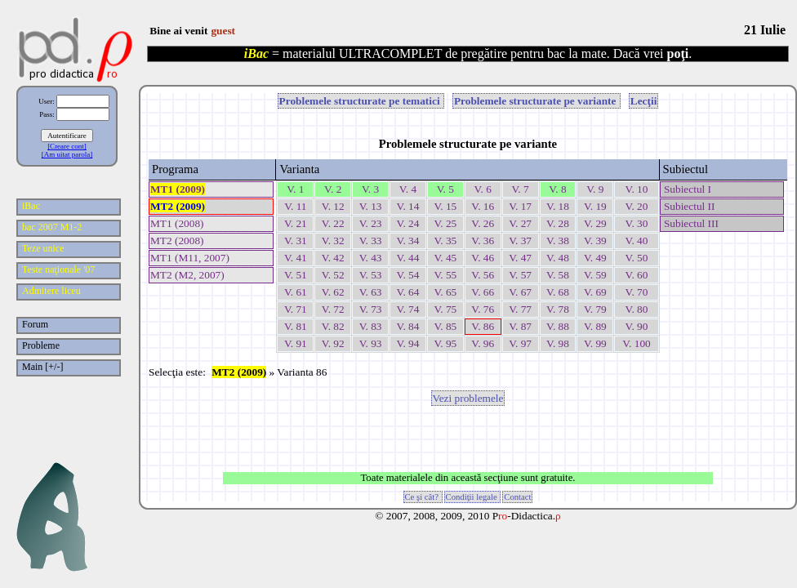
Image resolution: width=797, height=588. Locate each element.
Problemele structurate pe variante (536, 101)
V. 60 (636, 275)
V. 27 (520, 223)
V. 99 (595, 343)
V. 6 (483, 189)
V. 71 (295, 309)
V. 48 (557, 258)
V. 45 (445, 258)
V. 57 (520, 275)
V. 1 (295, 189)
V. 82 (333, 326)
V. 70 (636, 292)
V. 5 (445, 189)
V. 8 (557, 189)
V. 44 (408, 258)
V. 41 (295, 258)
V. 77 (520, 309)
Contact (517, 496)
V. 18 (557, 206)
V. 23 (370, 223)
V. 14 (408, 206)
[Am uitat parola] (67, 154)
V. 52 (333, 275)
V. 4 (407, 189)
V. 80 (636, 309)
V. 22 (333, 223)
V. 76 (482, 309)
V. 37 (520, 240)
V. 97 (520, 343)
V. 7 (519, 189)
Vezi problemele (468, 398)
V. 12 (333, 206)
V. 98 (557, 343)
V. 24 (408, 223)
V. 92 (333, 343)
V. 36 (482, 240)
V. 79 (595, 309)
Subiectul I (686, 189)
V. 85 (445, 326)
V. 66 (482, 292)
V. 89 (595, 326)
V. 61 (295, 292)
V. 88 (557, 326)
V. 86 (482, 326)
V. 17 (520, 206)
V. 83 (370, 326)
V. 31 (295, 240)
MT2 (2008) (177, 240)
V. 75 (445, 309)
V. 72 (333, 309)
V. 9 (594, 189)
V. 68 (557, 292)
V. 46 (482, 258)
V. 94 (408, 343)
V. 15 (445, 206)
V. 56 (482, 275)
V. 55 (445, 275)
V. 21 (295, 223)
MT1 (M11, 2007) (189, 258)
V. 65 (445, 292)
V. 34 (408, 240)
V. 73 (370, 309)
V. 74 (408, 309)
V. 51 (295, 275)
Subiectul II (688, 206)
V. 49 (595, 258)
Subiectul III (690, 223)
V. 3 (370, 189)
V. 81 (295, 326)
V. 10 (636, 189)
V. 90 (636, 326)
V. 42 (333, 258)
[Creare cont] (67, 146)
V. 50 (636, 258)
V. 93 (370, 343)
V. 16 (482, 206)
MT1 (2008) (177, 223)
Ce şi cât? (423, 496)
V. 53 (370, 275)
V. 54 (408, 275)
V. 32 (333, 240)
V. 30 (636, 223)
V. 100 (636, 343)
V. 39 (595, 240)
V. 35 (445, 240)
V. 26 (482, 223)
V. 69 (595, 292)
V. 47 (520, 258)
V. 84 (408, 326)
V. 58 (557, 275)
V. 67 (520, 292)
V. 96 (482, 343)
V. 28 (557, 223)
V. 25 (445, 223)
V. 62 (333, 292)
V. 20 (636, 206)
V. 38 (557, 240)
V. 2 (332, 189)
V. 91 (295, 343)
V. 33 (370, 240)
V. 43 (370, 258)
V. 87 (520, 326)
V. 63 (370, 292)
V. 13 (370, 206)
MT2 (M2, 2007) (187, 275)
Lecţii (643, 101)
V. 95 (445, 343)
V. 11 (295, 206)
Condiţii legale (473, 496)
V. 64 (408, 292)
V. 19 (595, 206)
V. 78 (557, 309)
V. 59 (595, 275)
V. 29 (595, 223)
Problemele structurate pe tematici (361, 101)
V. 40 (636, 240)
